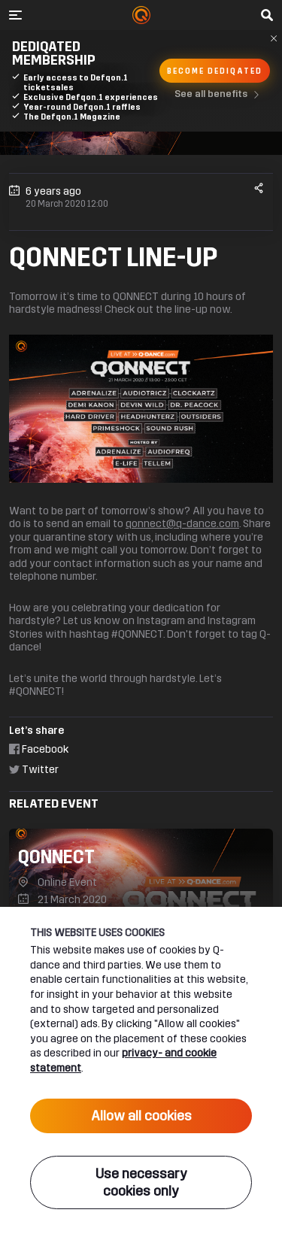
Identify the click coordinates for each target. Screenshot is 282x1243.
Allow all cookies (141, 1116)
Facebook (38, 750)
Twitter (34, 770)
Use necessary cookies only (141, 1182)
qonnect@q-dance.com (182, 523)
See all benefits (219, 95)
